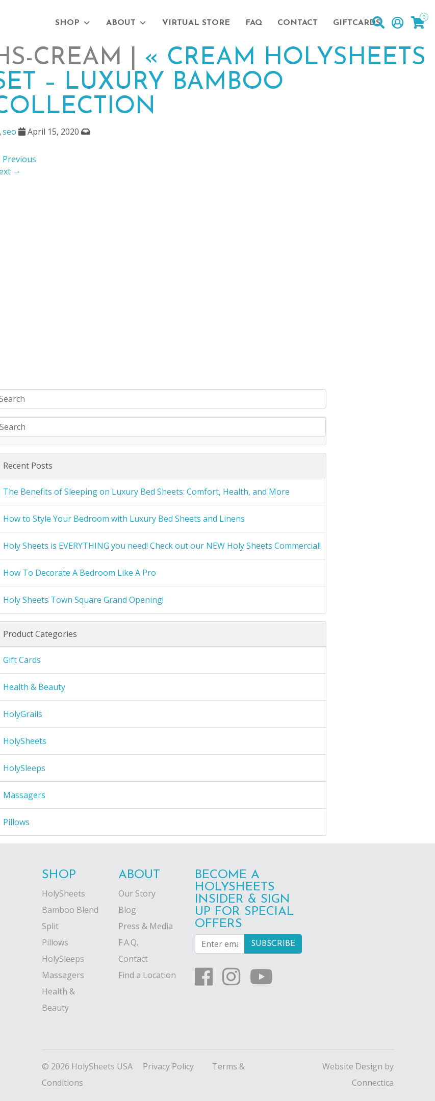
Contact (297, 23)
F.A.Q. (128, 942)
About (126, 23)
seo (9, 131)
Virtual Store (196, 23)
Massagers (63, 975)
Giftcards (356, 23)
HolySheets (63, 893)
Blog (127, 909)
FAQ (253, 23)
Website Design (352, 1066)
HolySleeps (63, 958)
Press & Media (145, 926)
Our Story (137, 893)
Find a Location (147, 975)
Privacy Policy (168, 1066)
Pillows (55, 942)
